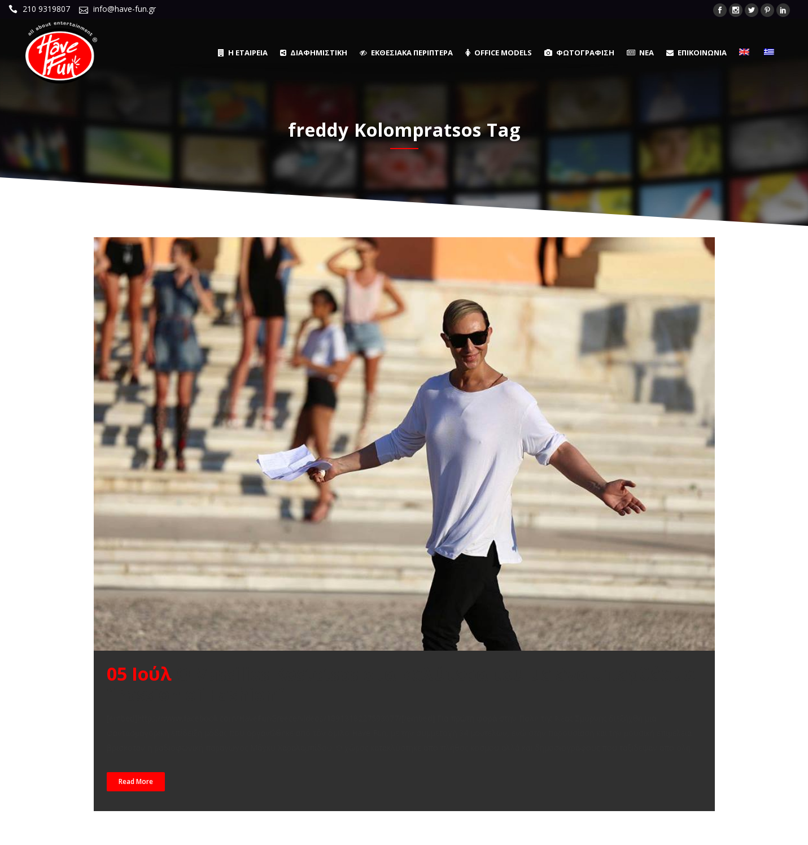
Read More (136, 781)
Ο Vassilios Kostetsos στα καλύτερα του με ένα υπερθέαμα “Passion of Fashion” (401, 683)
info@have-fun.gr (124, 8)
